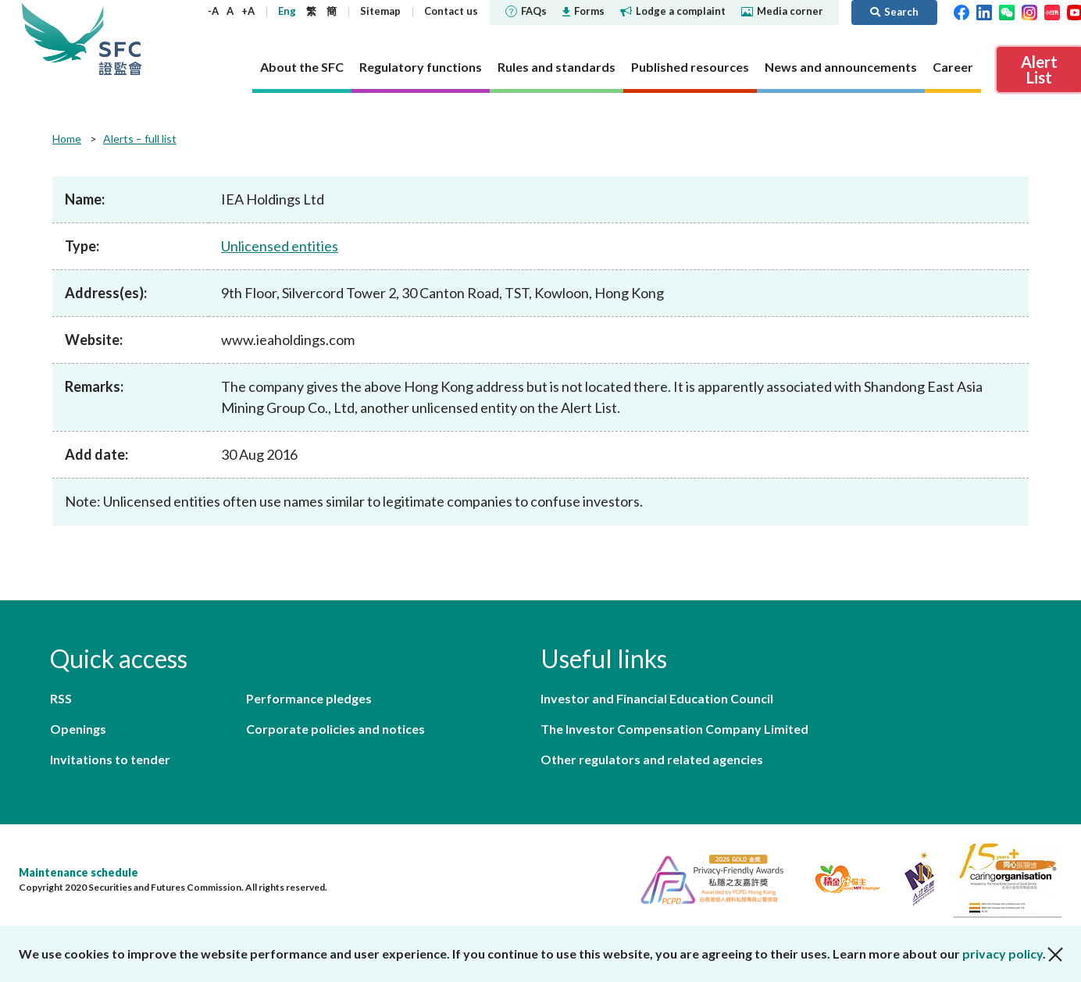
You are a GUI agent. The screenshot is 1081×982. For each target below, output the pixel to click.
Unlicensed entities (279, 245)
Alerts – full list (140, 138)
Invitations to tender (110, 759)
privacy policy (1002, 953)
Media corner (782, 11)
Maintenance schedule (78, 872)
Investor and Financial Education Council (656, 698)
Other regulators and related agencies (651, 759)
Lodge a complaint (673, 11)
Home (66, 138)
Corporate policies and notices (335, 728)
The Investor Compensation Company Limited (674, 728)
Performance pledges (309, 698)
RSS (61, 698)
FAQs (526, 11)
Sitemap (380, 11)
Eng (287, 11)
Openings (78, 728)
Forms (583, 11)
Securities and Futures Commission (120, 38)
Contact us (451, 11)
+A (248, 11)
